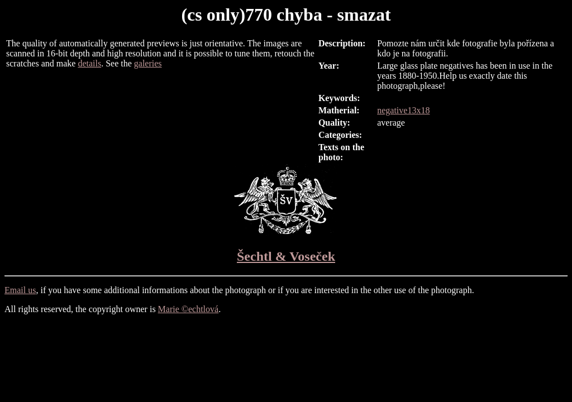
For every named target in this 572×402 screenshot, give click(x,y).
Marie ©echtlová (188, 309)
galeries (148, 63)
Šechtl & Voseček (286, 256)
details (89, 63)
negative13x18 (403, 110)
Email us (20, 290)
